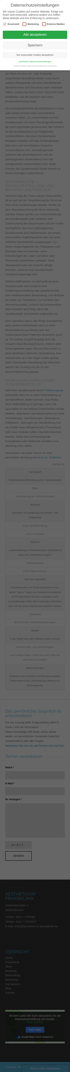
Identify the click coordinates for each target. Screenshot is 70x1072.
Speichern (35, 45)
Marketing (31, 24)
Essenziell (11, 24)
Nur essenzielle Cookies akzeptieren (34, 55)
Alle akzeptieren (35, 34)
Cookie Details (19, 66)
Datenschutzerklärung (36, 66)
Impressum (52, 66)
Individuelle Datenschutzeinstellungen (35, 61)
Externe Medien (53, 24)
